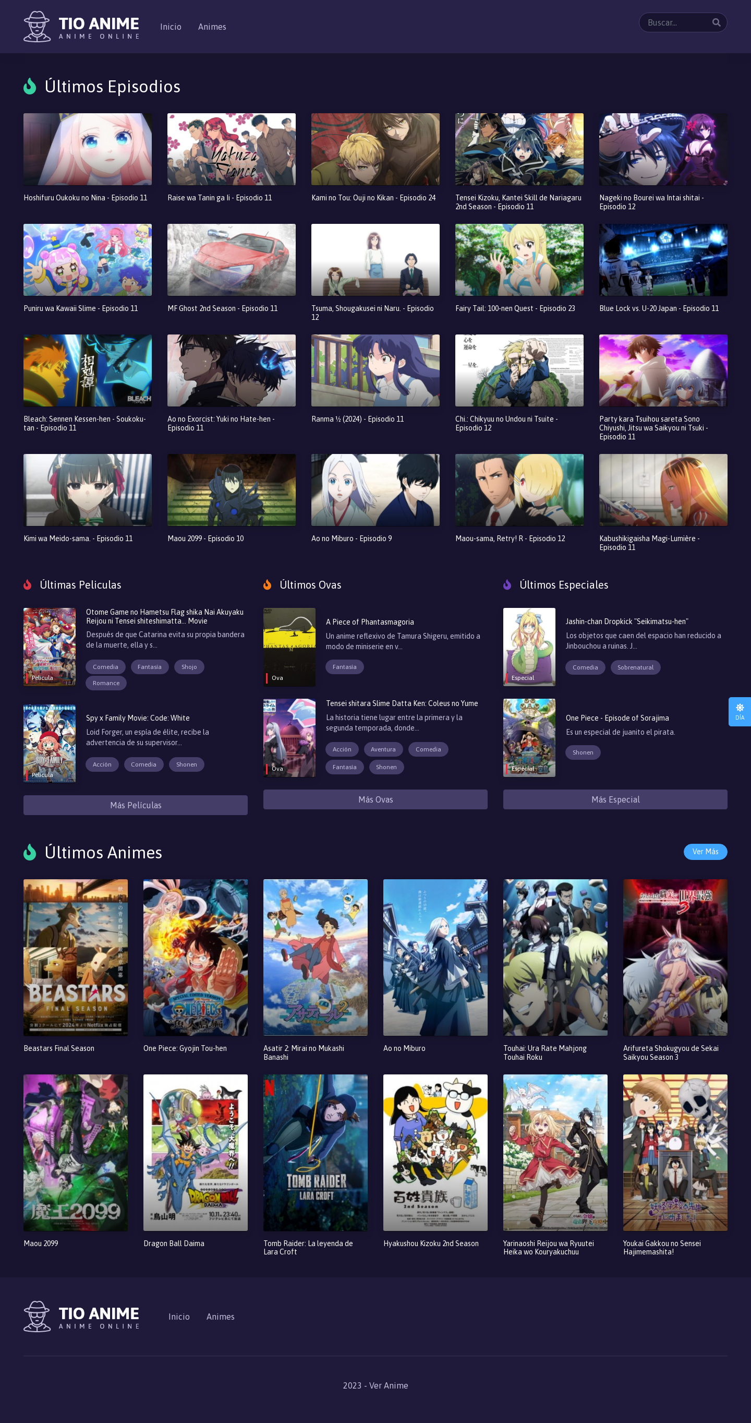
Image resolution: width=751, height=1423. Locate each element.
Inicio (170, 26)
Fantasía (150, 667)
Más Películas (136, 805)
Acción (102, 764)
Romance (106, 683)
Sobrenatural (635, 667)
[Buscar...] (683, 22)
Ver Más (706, 851)
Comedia (105, 667)
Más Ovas (375, 799)
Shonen (186, 764)
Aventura (383, 749)
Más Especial (615, 799)
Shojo (189, 667)
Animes (212, 26)
